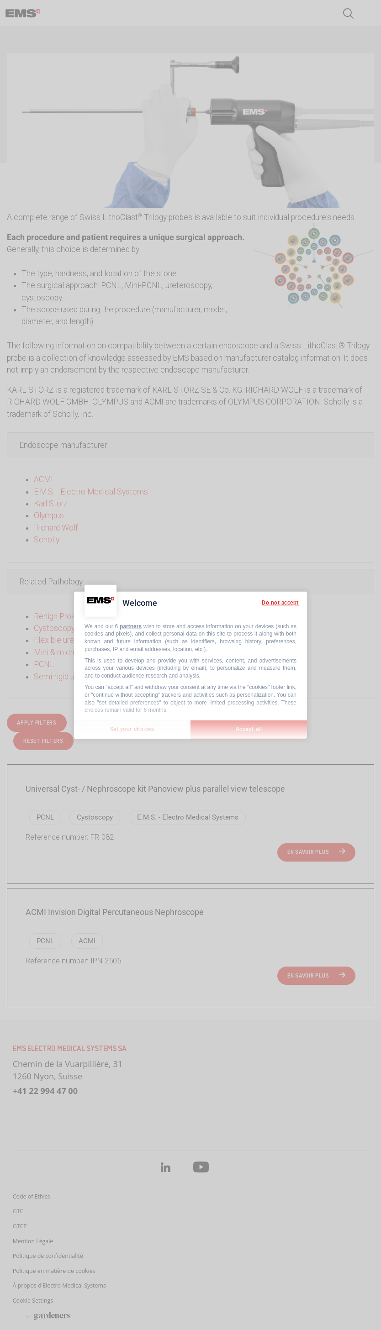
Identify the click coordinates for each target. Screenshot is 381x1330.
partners (131, 626)
